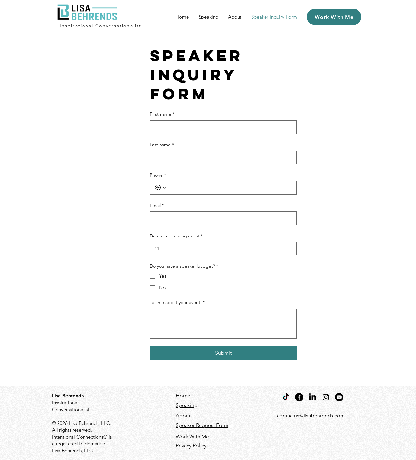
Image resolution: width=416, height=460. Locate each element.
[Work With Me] (334, 17)
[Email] (221, 218)
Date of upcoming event (176, 236)
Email (157, 205)
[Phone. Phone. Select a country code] (160, 188)
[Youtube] (339, 397)
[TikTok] (286, 397)
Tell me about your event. (177, 303)
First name (162, 114)
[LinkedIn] (312, 397)
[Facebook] (299, 397)
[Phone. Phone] (229, 187)
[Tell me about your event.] (223, 324)
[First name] (221, 127)
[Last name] (221, 157)
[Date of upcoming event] (156, 248)
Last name (162, 145)
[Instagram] (326, 397)
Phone (158, 175)
